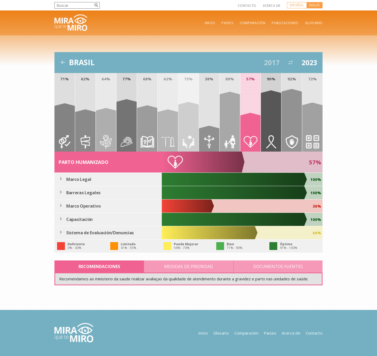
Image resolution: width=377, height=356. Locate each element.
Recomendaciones (99, 266)
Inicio (210, 23)
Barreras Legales (83, 193)
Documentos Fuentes (278, 266)
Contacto (247, 5)
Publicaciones (285, 23)
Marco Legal (78, 179)
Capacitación (79, 219)
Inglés (314, 5)
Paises (227, 23)
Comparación (252, 23)
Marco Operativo (83, 206)
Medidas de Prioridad (188, 266)
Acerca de (271, 5)
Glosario (314, 23)
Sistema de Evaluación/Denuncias (100, 233)
